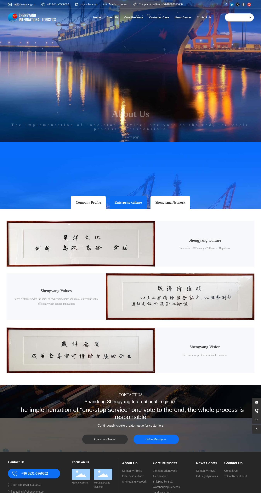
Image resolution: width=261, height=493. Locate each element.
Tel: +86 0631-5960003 (27, 484)
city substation (89, 4)
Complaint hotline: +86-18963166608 (161, 4)
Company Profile (88, 202)
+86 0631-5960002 (58, 4)
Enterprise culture (128, 202)
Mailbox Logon (118, 4)
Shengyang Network (170, 202)
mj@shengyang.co (24, 4)
